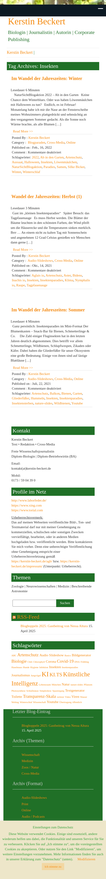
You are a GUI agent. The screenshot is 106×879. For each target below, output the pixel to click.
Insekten (46, 162)
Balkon (55, 393)
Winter (16, 172)
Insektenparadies (51, 280)
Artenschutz (73, 157)
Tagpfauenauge (37, 285)
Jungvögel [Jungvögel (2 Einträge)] (36, 675)
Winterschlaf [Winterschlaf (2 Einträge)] (26, 702)
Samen (61, 167)
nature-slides (44, 403)
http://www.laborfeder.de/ (28, 500)
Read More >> (23, 131)
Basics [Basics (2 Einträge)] (68, 655)
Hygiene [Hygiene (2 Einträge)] (34, 667)
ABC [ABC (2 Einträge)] (13, 655)
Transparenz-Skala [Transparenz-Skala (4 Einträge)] (39, 696)
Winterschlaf (31, 172)
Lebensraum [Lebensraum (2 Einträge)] (45, 684)
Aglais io (38, 275)
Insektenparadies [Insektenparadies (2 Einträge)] (70, 667)
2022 (35, 157)
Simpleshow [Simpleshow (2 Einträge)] (46, 691)
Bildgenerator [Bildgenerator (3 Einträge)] (81, 655)
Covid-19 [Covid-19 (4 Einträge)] (65, 661)
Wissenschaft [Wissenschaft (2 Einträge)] (39, 702)
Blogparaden (36, 142)
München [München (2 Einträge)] (56, 684)
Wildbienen (62, 403)
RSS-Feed (28, 617)
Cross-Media (56, 142)
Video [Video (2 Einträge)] (68, 697)
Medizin (27, 761)
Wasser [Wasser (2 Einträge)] (83, 697)
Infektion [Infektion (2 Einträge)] (43, 667)
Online (71, 142)
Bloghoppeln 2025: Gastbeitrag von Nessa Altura (54, 626)
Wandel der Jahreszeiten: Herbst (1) (46, 196)
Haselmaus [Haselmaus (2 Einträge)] (16, 667)
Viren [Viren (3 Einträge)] (75, 696)
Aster (67, 275)
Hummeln (38, 398)
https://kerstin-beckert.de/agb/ (31, 561)
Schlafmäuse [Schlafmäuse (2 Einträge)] (32, 691)
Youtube (77, 403)
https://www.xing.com (26, 505)
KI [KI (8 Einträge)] (45, 674)
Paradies (49, 167)
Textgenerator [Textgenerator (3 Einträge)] (75, 690)
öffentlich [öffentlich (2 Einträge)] (77, 702)
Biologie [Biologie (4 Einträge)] (19, 661)
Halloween (31, 162)
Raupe (20, 285)
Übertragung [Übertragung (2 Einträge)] (65, 702)
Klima (69, 280)
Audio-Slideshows (40, 260)
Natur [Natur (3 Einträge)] (66, 684)
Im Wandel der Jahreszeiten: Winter (46, 78)
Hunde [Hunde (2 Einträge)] (26, 667)
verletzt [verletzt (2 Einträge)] (60, 697)
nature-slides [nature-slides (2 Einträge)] (77, 684)
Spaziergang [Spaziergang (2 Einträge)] (58, 691)
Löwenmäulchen (65, 162)
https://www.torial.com (27, 510)
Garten (77, 393)
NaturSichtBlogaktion (27, 167)
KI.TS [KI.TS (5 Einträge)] (56, 674)
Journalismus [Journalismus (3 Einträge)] (20, 675)
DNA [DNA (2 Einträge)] (77, 662)
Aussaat (17, 162)
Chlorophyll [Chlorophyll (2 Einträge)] (39, 662)
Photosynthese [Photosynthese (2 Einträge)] (18, 691)
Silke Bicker (76, 167)
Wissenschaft (31, 755)
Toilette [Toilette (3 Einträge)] (16, 696)
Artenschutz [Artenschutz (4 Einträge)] (28, 654)
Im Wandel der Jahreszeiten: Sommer (48, 309)
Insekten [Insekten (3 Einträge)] (55, 667)
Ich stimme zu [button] (53, 866)
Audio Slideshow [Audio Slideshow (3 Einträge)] (51, 655)
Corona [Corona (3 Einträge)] (51, 661)
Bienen (66, 393)
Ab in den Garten (52, 157)
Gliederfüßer (20, 398)
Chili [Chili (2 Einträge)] (30, 662)
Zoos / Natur (30, 767)
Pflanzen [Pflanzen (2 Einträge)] (88, 684)
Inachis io (18, 280)
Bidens (77, 275)
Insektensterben (22, 403)
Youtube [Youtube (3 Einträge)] (52, 702)
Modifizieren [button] (86, 859)
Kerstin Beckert (20, 52)
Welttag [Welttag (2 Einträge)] (15, 702)
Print (25, 804)
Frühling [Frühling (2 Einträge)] (85, 662)
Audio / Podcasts (33, 816)
